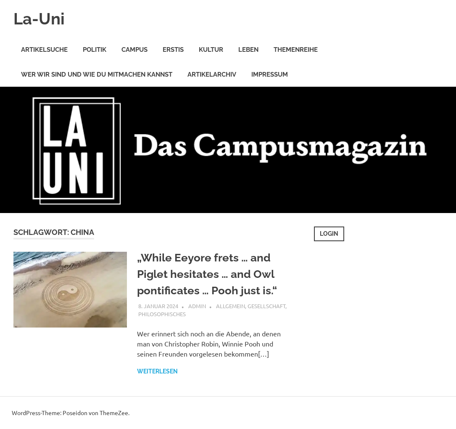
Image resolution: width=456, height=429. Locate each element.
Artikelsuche (44, 49)
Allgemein (230, 305)
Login (329, 233)
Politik (94, 49)
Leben (248, 49)
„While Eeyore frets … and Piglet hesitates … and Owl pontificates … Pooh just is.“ (207, 274)
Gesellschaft (266, 305)
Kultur (211, 49)
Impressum (269, 74)
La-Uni (39, 18)
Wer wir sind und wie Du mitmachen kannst (96, 74)
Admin (197, 305)
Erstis (173, 49)
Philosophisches (162, 313)
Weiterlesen (157, 371)
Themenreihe (296, 49)
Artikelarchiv (211, 74)
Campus (134, 49)
